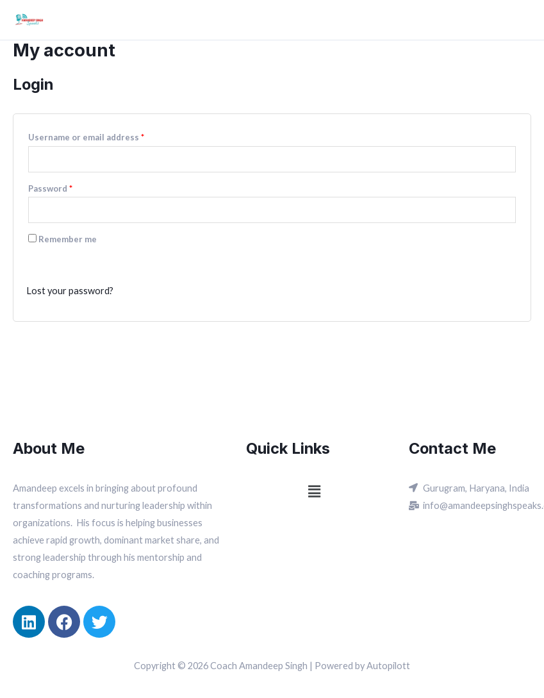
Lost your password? (69, 290)
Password (50, 188)
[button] (315, 491)
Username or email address (86, 137)
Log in (53, 261)
